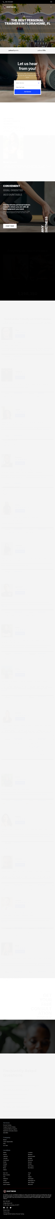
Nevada (30, 1164)
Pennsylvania (6, 1182)
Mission (5, 1139)
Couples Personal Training (9, 1127)
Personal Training (7, 1125)
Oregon (5, 1180)
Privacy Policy (6, 1210)
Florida (4, 1162)
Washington (30, 1178)
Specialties (5, 1132)
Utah (29, 1174)
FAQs (4, 1143)
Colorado (5, 1158)
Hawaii (4, 1166)
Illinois (4, 1167)
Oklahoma (5, 1178)
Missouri (30, 1162)
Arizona (5, 1154)
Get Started (27, 91)
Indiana (5, 1169)
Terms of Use (6, 1212)
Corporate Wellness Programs (10, 1129)
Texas (29, 1173)
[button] (51, 7)
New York (5, 1173)
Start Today (10, 226)
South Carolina (6, 1184)
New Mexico (31, 1167)
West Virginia (31, 1182)
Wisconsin (30, 1184)
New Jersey (30, 1166)
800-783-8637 (9, 1)
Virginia (29, 1176)
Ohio (4, 1176)
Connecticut (6, 1160)
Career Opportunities (8, 1141)
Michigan (30, 1158)
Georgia (5, 1164)
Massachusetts (31, 1156)
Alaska (4, 1152)
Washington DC (31, 1180)
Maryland (30, 1154)
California (5, 1156)
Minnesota (30, 1160)
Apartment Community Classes (10, 1130)
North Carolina (6, 1174)
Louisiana (30, 1152)
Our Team (5, 1145)
